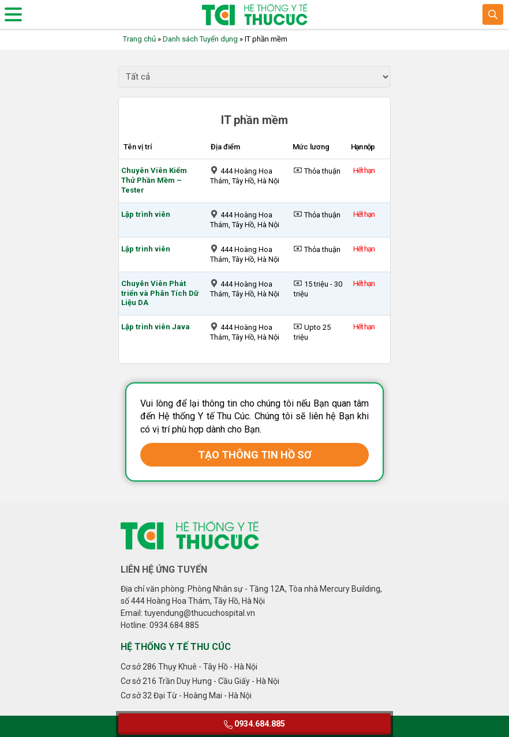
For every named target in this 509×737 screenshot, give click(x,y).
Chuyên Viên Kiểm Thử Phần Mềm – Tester (154, 180)
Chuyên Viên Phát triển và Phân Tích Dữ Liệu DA (160, 293)
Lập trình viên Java (155, 326)
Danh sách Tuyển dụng (200, 39)
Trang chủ (139, 39)
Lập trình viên (145, 214)
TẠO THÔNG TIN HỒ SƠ (255, 455)
